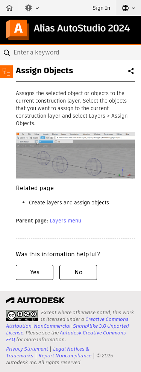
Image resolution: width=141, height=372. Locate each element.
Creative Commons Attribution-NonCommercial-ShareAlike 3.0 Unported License (67, 326)
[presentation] (22, 315)
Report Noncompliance (64, 355)
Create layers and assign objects (69, 202)
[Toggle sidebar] (6, 71)
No (78, 272)
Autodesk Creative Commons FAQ (66, 336)
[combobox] (70, 52)
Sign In (101, 8)
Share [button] (131, 74)
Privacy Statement (27, 348)
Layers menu (65, 220)
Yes (34, 272)
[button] (32, 8)
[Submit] (7, 52)
